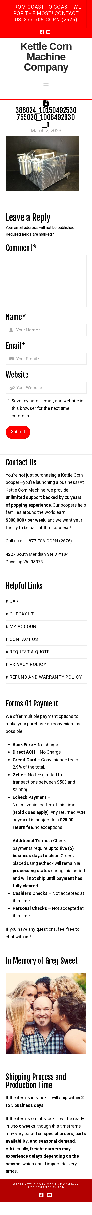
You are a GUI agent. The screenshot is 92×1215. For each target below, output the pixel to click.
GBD (60, 1187)
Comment (21, 248)
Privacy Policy (26, 664)
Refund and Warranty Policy (44, 677)
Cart (14, 601)
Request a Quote (28, 652)
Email (16, 346)
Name (16, 317)
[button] (46, 85)
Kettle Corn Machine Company (46, 56)
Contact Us (22, 639)
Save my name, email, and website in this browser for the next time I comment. (47, 408)
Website (17, 375)
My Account (22, 626)
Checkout (20, 614)
